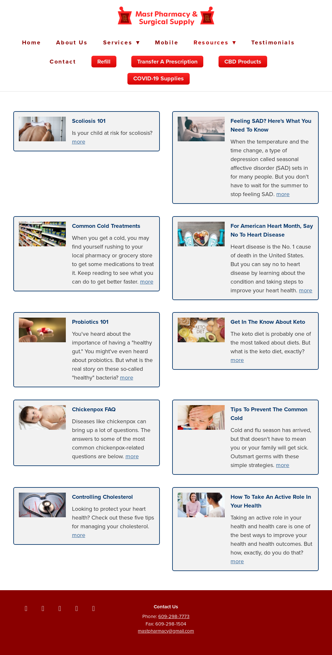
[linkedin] (76, 608)
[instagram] (59, 608)
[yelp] (93, 608)
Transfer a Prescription (167, 61)
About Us (72, 42)
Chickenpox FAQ (94, 409)
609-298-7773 (173, 616)
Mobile (166, 42)
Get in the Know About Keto (268, 322)
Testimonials (273, 42)
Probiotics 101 (90, 322)
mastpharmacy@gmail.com (166, 630)
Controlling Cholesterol (102, 497)
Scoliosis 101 (88, 121)
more (78, 141)
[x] (43, 608)
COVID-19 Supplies (158, 78)
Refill (104, 61)
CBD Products (242, 61)
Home (31, 42)
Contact (63, 61)
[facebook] (26, 608)
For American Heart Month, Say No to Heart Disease (272, 230)
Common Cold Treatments (106, 226)
